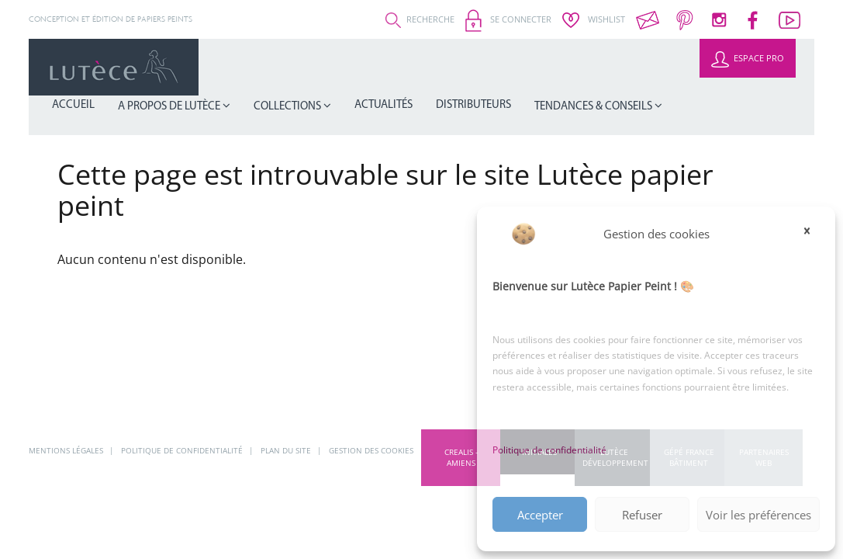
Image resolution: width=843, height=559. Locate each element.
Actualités (493, 66)
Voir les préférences (758, 515)
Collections (415, 67)
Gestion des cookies (371, 450)
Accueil (236, 66)
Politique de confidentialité (549, 450)
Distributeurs (565, 66)
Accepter (540, 515)
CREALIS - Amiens (461, 457)
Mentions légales (67, 450)
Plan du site (287, 450)
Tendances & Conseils (666, 67)
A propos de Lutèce (316, 67)
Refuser (642, 515)
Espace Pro (747, 58)
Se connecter (508, 19)
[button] (812, 233)
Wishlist (593, 19)
